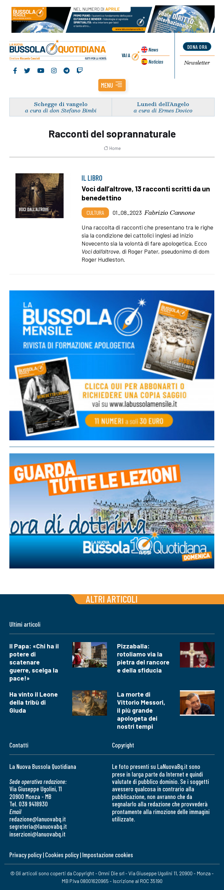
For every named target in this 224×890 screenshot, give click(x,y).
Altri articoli (112, 599)
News (153, 49)
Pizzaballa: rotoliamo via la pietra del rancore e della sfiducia (143, 658)
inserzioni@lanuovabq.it (37, 834)
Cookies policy (62, 855)
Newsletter (197, 63)
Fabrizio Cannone (169, 212)
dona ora (197, 46)
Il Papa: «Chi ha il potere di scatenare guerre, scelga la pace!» (34, 662)
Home (112, 148)
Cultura (95, 212)
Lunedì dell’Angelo (163, 104)
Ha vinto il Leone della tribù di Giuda (33, 702)
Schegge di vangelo (61, 104)
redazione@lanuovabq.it (37, 819)
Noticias (155, 61)
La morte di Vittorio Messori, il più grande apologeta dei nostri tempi (141, 710)
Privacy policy (25, 855)
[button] (112, 85)
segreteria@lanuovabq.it (38, 826)
